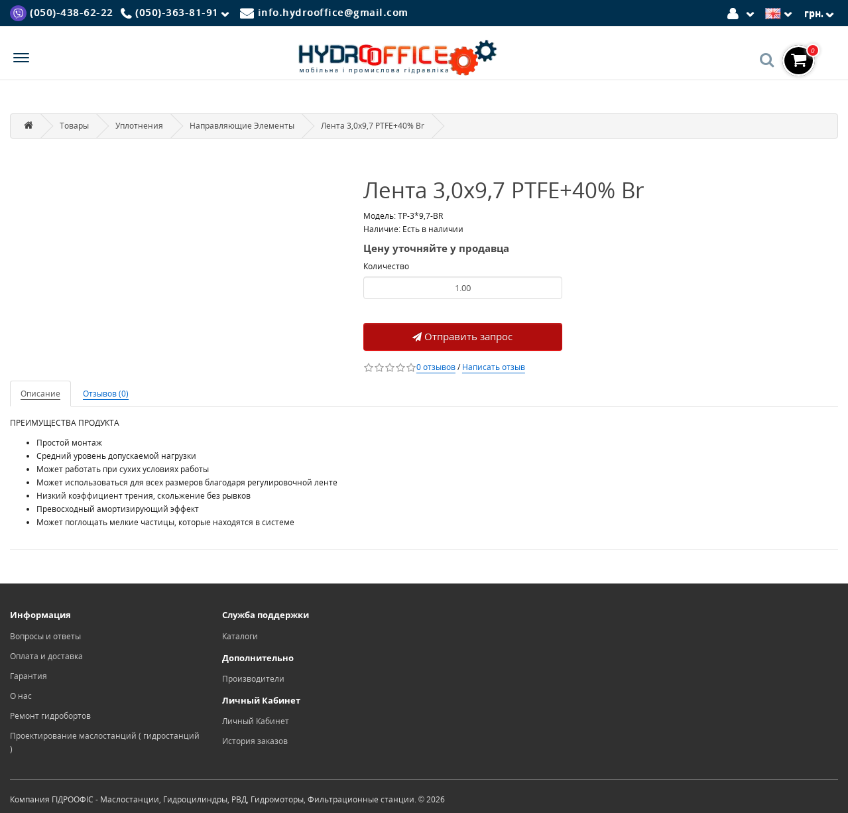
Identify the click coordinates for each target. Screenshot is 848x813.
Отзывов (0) (106, 393)
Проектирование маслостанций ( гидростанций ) (105, 742)
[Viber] (61, 12)
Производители (253, 678)
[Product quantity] (462, 288)
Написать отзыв (493, 367)
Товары (74, 125)
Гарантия (28, 676)
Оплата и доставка (46, 656)
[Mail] (324, 12)
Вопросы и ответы (45, 636)
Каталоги (240, 636)
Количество (386, 266)
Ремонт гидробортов (50, 715)
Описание (40, 393)
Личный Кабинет (255, 721)
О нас (21, 696)
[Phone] (177, 13)
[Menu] (21, 59)
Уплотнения (139, 125)
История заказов (255, 741)
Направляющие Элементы (242, 125)
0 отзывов (435, 367)
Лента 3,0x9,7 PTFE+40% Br (372, 125)
